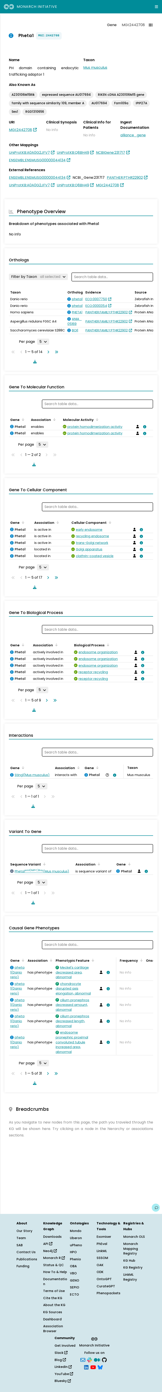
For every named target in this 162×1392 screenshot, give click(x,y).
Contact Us (26, 1252)
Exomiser (104, 1236)
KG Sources (52, 1312)
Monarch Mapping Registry (130, 1249)
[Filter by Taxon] (38, 277)
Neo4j (50, 1251)
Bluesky (63, 1381)
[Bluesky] (100, 1367)
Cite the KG (52, 1298)
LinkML (102, 1251)
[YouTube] (93, 1367)
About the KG (54, 1305)
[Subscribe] (82, 1359)
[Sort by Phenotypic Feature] (92, 960)
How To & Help (55, 1272)
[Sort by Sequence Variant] (43, 864)
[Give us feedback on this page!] (156, 1208)
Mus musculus (95, 67)
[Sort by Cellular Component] (109, 522)
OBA (73, 1266)
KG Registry (132, 1267)
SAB (19, 1245)
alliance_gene (133, 135)
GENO (74, 1280)
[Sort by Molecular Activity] (96, 419)
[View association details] (144, 426)
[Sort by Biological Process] (107, 645)
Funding (22, 1266)
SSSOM (102, 1258)
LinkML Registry (130, 1277)
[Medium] (97, 1359)
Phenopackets (108, 1293)
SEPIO (74, 1287)
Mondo (75, 1231)
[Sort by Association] (53, 419)
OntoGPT (104, 1279)
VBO (73, 1273)
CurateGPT (106, 1286)
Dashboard (52, 1319)
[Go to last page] (55, 352)
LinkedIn (63, 1367)
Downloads (52, 1236)
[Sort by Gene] (22, 419)
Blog (60, 1360)
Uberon (76, 1238)
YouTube (64, 1374)
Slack (61, 1352)
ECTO (74, 1294)
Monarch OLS (134, 1236)
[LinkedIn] (86, 1367)
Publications (26, 1259)
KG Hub (129, 1260)
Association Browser (53, 1328)
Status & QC (53, 1265)
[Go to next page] (47, 352)
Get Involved (65, 1345)
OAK (100, 1265)
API (47, 1244)
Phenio (75, 1259)
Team (21, 1238)
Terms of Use (54, 1291)
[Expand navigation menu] (156, 6)
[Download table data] (34, 361)
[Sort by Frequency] (140, 960)
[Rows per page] (43, 342)
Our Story (24, 1231)
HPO (73, 1252)
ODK (100, 1272)
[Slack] (89, 1359)
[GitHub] (104, 1359)
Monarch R (54, 1258)
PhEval (102, 1244)
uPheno (76, 1245)
